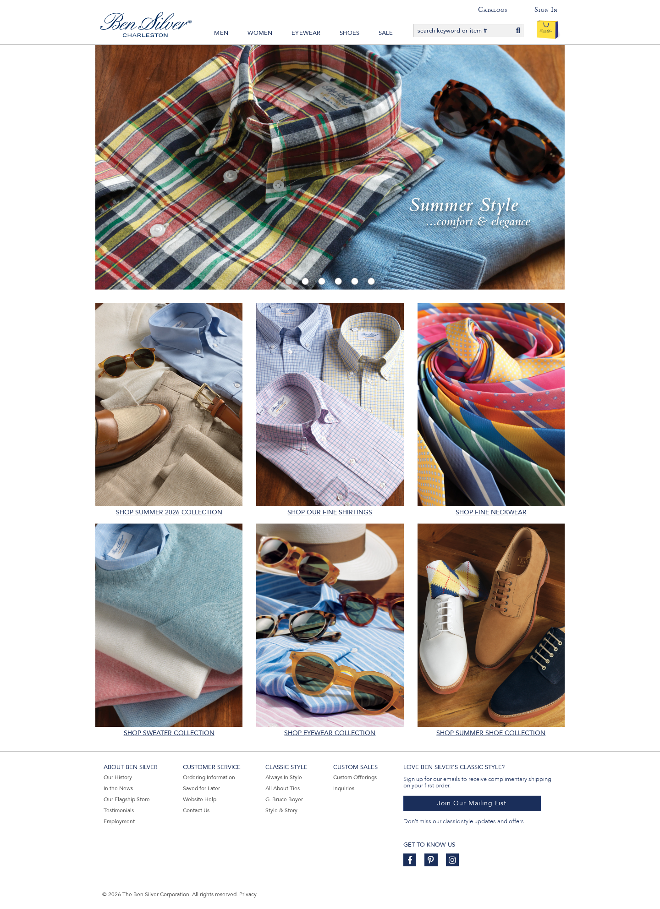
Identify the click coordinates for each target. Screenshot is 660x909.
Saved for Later (201, 788)
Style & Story (281, 810)
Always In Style (283, 777)
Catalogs (492, 9)
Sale (386, 33)
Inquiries (343, 788)
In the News (118, 788)
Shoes (349, 33)
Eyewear (306, 33)
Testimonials (119, 810)
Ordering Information (209, 777)
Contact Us (196, 810)
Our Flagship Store (127, 799)
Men (221, 33)
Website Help (199, 799)
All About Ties (282, 788)
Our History (118, 777)
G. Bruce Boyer (284, 799)
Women (260, 33)
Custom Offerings (355, 777)
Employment (119, 821)
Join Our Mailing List (471, 803)
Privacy (248, 894)
